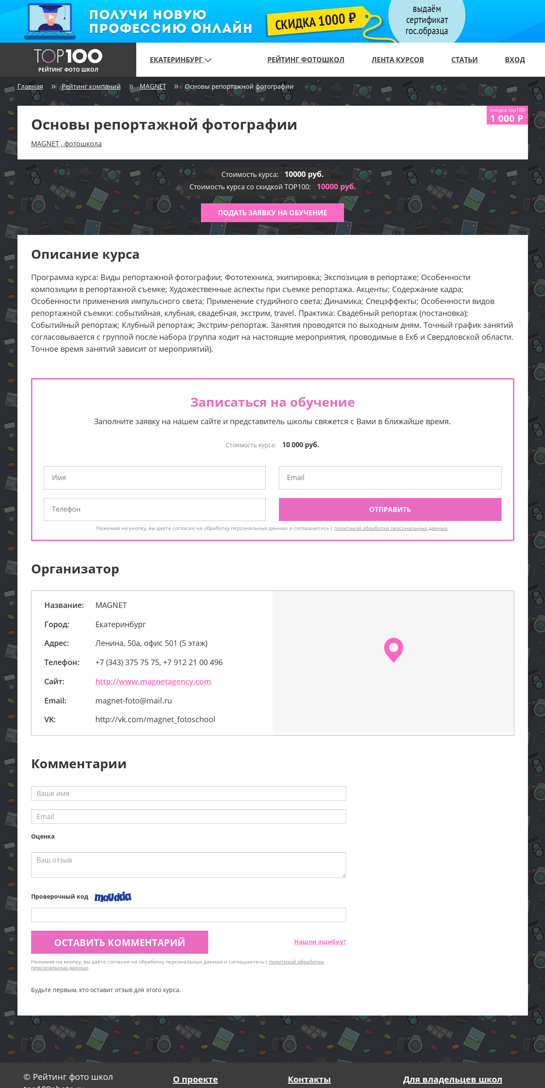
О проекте (195, 1079)
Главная (30, 86)
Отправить (390, 509)
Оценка (42, 836)
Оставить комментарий (119, 942)
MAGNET (153, 86)
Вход (515, 59)
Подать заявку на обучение (272, 212)
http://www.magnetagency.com (153, 681)
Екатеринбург (181, 59)
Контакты (309, 1079)
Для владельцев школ (452, 1079)
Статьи (464, 59)
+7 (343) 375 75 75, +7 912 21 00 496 (159, 662)
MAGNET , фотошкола (66, 143)
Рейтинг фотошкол (305, 59)
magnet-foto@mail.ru (133, 700)
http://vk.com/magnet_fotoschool (155, 719)
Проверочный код (59, 896)
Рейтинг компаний (91, 86)
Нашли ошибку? (320, 942)
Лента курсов (398, 59)
